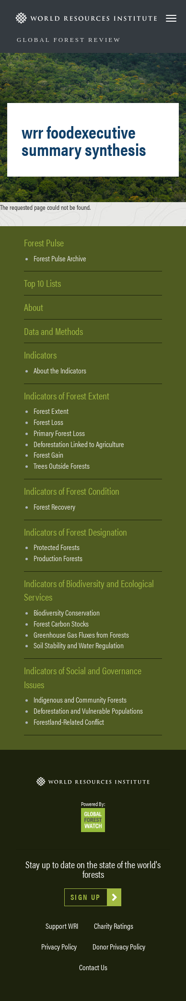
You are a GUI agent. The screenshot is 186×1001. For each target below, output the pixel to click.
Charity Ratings (113, 925)
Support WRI (62, 925)
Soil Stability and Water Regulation (79, 645)
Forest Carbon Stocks (61, 623)
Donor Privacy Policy (119, 946)
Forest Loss (48, 422)
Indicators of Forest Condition (71, 491)
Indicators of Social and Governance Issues (82, 677)
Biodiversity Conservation (67, 612)
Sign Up (85, 896)
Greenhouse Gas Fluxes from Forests (81, 634)
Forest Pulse (44, 242)
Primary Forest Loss (59, 433)
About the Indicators (60, 370)
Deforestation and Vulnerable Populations (88, 711)
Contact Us (93, 967)
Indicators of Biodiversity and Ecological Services (89, 590)
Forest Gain (48, 454)
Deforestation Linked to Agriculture (79, 444)
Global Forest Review (69, 39)
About (33, 307)
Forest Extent (51, 411)
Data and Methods (53, 331)
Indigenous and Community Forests (80, 699)
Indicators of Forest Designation (75, 532)
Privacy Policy (59, 946)
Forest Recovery (54, 506)
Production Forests (58, 558)
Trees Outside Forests (62, 466)
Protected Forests (57, 547)
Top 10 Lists (42, 283)
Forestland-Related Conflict (69, 722)
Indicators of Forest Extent (66, 395)
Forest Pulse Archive (60, 258)
